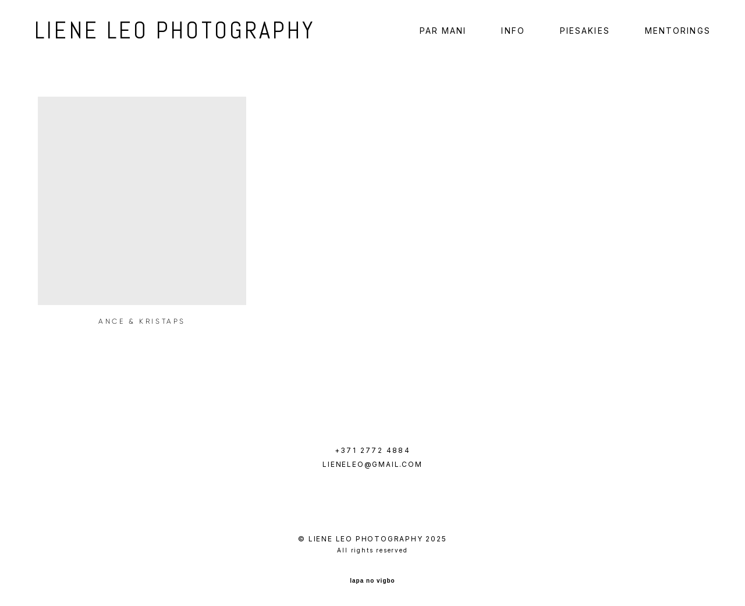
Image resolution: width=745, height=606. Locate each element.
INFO (510, 32)
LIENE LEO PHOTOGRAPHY (156, 32)
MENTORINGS (674, 32)
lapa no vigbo (372, 579)
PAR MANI (439, 32)
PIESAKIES (581, 32)
